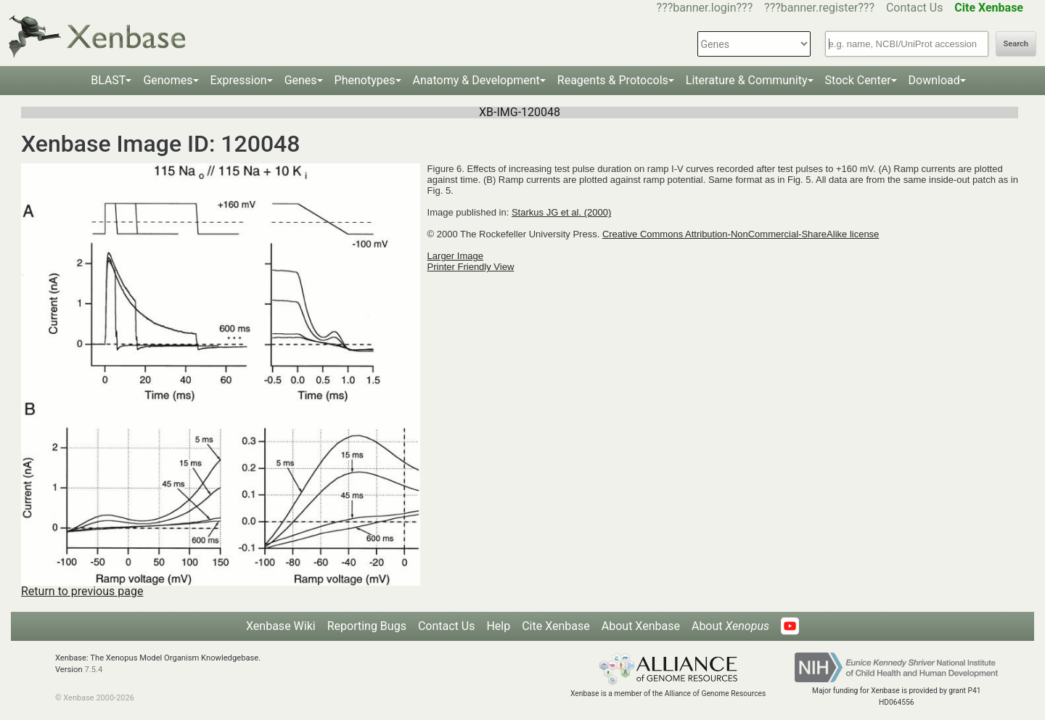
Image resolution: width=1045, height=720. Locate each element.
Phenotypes (365, 80)
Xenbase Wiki (281, 626)
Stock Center (858, 80)
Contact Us (914, 8)
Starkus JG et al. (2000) (561, 212)
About (730, 626)
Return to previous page (82, 591)
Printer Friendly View (471, 266)
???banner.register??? (819, 8)
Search (1016, 44)
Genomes (167, 80)
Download (934, 80)
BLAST (108, 80)
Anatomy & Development (476, 80)
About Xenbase (641, 626)
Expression (238, 80)
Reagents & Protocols (612, 80)
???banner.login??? (705, 8)
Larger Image (455, 255)
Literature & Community (747, 80)
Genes (300, 80)
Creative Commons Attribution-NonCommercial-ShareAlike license (740, 234)
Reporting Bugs (366, 626)
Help (498, 626)
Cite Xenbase (556, 626)
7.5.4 (93, 669)
